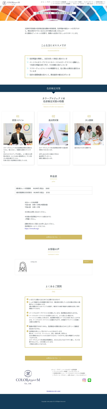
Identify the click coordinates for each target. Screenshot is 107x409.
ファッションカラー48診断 (75, 1)
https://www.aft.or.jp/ (32, 228)
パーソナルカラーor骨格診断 (59, 1)
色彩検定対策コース (100, 1)
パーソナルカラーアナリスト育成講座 (61, 3)
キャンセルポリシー (100, 3)
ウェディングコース (88, 1)
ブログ (48, 1)
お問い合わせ (90, 3)
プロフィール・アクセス (78, 3)
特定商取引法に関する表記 (53, 391)
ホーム (42, 1)
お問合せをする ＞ (53, 237)
